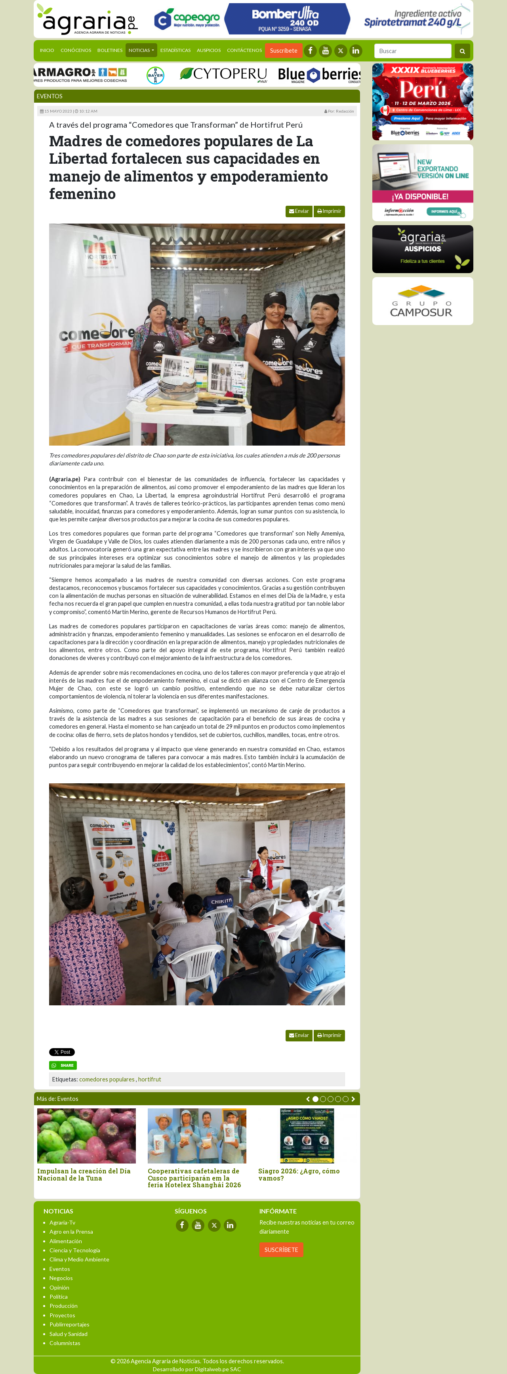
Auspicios (209, 50)
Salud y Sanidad (69, 1333)
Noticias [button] (140, 50)
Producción (64, 1305)
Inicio (48, 49)
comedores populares (107, 1079)
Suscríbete (283, 50)
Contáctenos (244, 50)
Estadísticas (175, 50)
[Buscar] (413, 51)
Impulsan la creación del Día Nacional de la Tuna (84, 1174)
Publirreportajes (70, 1324)
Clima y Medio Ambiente (79, 1259)
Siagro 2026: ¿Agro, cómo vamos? (299, 1174)
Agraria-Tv (62, 1222)
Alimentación (66, 1241)
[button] (315, 1099)
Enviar (299, 211)
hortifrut (149, 1079)
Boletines (109, 50)
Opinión (59, 1287)
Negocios (61, 1277)
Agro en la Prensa (71, 1231)
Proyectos (62, 1315)
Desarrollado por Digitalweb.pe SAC (197, 1369)
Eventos (50, 96)
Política (59, 1296)
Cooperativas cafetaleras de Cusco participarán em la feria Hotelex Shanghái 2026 (194, 1177)
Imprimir (329, 211)
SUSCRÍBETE (281, 1249)
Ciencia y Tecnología (75, 1250)
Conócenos (76, 50)
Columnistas (65, 1343)
